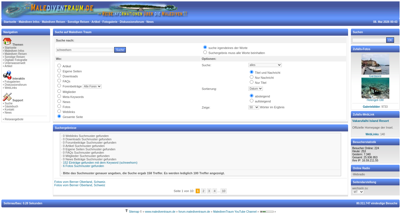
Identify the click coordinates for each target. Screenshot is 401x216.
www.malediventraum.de (160, 211)
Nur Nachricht (262, 77)
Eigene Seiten (69, 71)
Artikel (8, 66)
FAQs (63, 81)
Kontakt (9, 109)
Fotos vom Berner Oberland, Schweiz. (80, 181)
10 (223, 191)
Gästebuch (11, 106)
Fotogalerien (12, 81)
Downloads (67, 76)
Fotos (63, 107)
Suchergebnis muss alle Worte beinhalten (234, 53)
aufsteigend (260, 101)
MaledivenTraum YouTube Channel (234, 211)
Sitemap (134, 211)
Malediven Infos (14, 50)
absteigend (260, 96)
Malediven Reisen (16, 53)
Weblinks (66, 112)
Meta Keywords (70, 97)
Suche (9, 103)
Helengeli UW (375, 100)
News (8, 112)
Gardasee (375, 76)
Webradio (359, 174)
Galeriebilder (371, 106)
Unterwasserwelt (15, 63)
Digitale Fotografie (16, 60)
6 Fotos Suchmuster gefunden (83, 166)
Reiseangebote (14, 119)
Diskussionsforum (16, 84)
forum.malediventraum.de (194, 211)
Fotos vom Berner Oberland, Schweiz (79, 185)
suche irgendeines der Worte (225, 48)
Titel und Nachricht (265, 72)
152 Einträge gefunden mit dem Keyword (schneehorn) (100, 162)
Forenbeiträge (69, 86)
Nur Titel (258, 82)
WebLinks (11, 87)
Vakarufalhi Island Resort (370, 120)
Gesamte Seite (70, 117)
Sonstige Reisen (15, 56)
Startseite (10, 47)
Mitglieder (66, 92)
